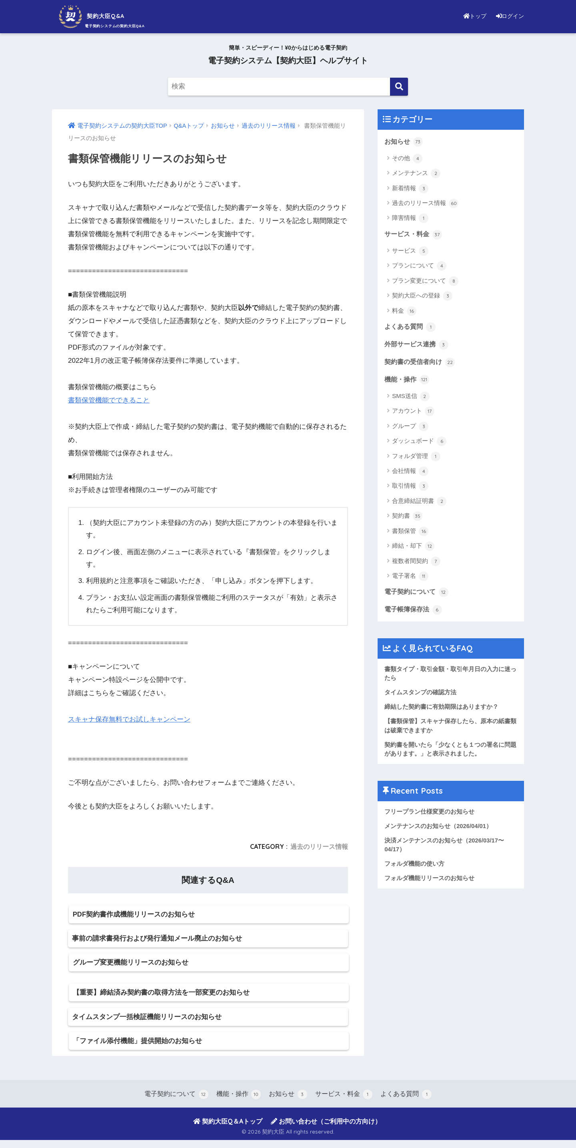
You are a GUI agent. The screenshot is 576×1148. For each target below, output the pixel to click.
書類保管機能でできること (109, 400)
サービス (410, 251)
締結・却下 (413, 548)
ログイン (508, 15)
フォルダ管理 (416, 458)
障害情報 (410, 218)
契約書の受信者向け (421, 363)
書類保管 (410, 533)
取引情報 (410, 488)
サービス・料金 (414, 234)
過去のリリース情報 (319, 846)
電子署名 (410, 578)
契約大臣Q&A (102, 15)
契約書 (407, 518)
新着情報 (410, 188)
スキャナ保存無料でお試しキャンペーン (129, 719)
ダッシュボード (419, 443)
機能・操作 (407, 381)
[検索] (399, 87)
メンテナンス (416, 174)
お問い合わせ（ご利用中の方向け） (326, 1129)
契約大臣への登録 (422, 297)
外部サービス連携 (418, 345)
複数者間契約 (416, 563)
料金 (404, 311)
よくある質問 (411, 327)
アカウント (413, 413)
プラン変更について (425, 281)
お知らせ (404, 142)
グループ (410, 428)
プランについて (419, 266)
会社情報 (410, 473)
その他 (407, 158)
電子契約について (418, 594)
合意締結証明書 (419, 503)
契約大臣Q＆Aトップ (227, 1129)
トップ (470, 15)
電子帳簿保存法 (414, 612)
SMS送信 (411, 398)
